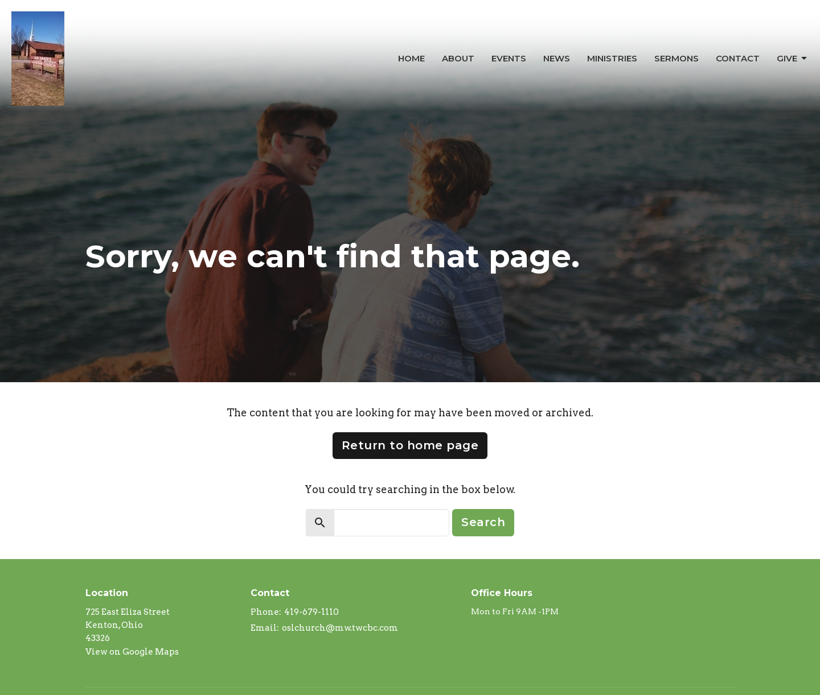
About (458, 58)
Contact (738, 58)
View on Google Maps (132, 652)
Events (508, 58)
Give (793, 58)
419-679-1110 (311, 612)
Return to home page (410, 445)
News (556, 58)
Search (483, 522)
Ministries (612, 58)
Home (411, 58)
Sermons (676, 58)
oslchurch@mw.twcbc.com (340, 628)
